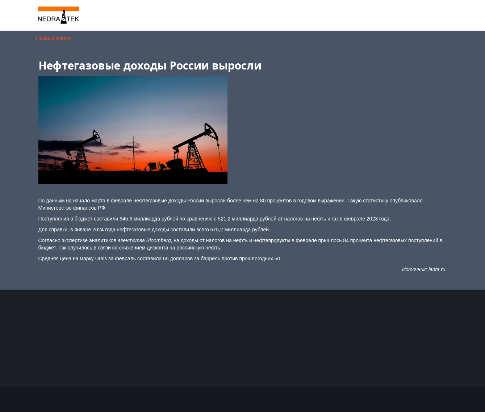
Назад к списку (53, 38)
